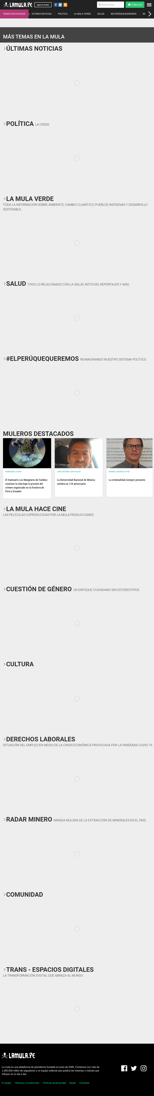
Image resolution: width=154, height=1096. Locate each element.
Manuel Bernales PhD (119, 472)
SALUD (100, 13)
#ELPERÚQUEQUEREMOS (123, 13)
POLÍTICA (63, 13)
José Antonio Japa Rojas (69, 472)
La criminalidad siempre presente (127, 479)
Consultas (84, 1083)
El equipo (6, 1083)
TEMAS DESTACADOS (14, 13)
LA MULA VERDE (82, 13)
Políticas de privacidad (54, 1083)
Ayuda (72, 1083)
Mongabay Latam (13, 472)
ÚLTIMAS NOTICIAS (42, 13)
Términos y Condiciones (27, 1083)
